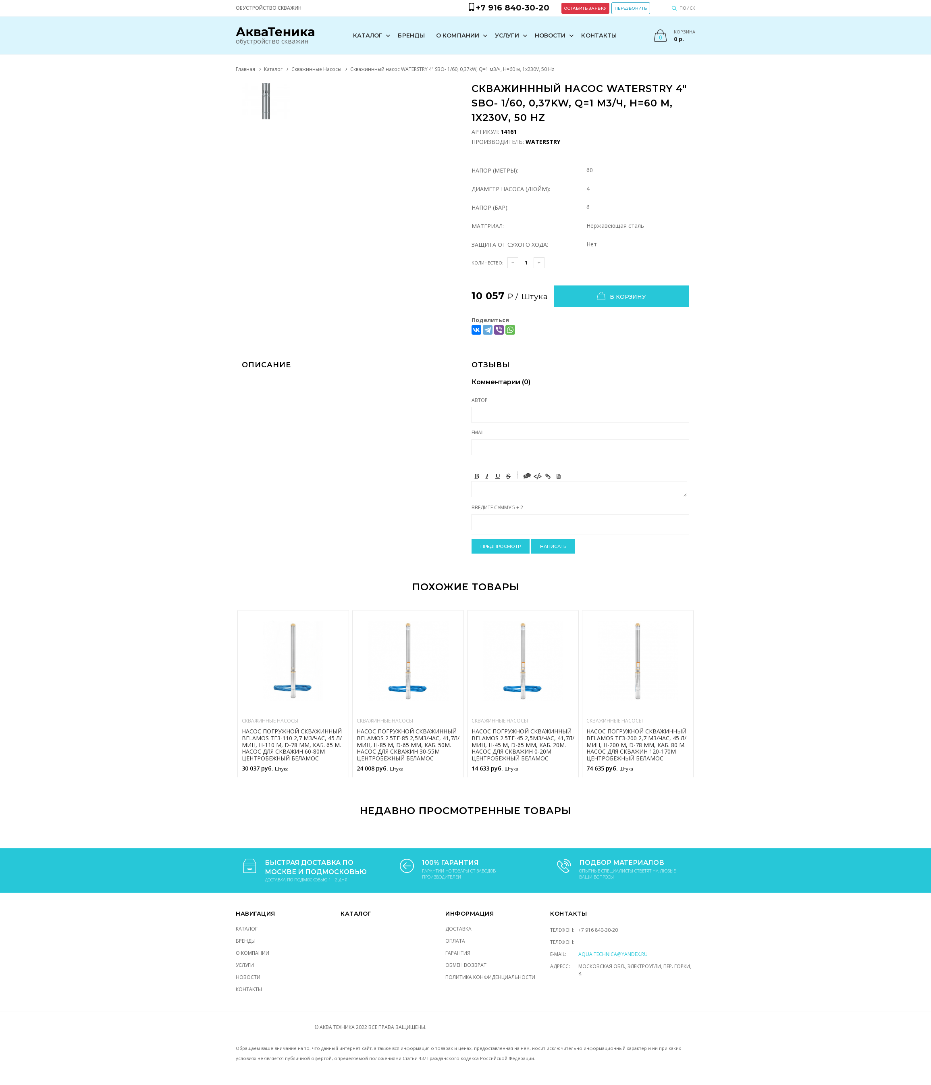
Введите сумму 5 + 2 (497, 507)
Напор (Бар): (490, 207)
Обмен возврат (465, 965)
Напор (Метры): (495, 170)
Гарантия (457, 953)
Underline (498, 476)
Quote (527, 476)
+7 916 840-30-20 (598, 930)
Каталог (367, 35)
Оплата (455, 940)
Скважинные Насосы (316, 69)
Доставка (458, 928)
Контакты (599, 35)
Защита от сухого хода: (510, 244)
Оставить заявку (585, 8)
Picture (559, 476)
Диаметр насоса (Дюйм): (511, 189)
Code (538, 476)
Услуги (507, 35)
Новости (550, 35)
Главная (245, 69)
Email (478, 432)
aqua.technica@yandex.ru (613, 954)
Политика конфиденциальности (490, 977)
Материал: (488, 226)
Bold (477, 476)
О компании (457, 35)
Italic (487, 476)
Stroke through (508, 476)
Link (548, 476)
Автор (480, 400)
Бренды (411, 35)
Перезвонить (631, 8)
